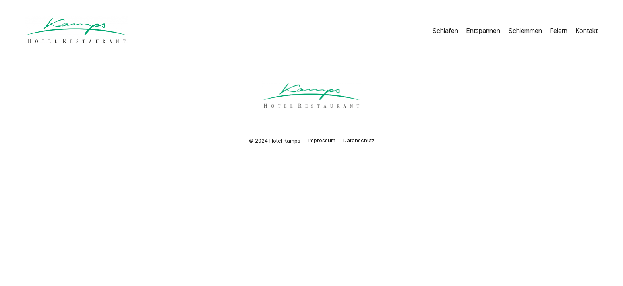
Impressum (321, 140)
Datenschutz (359, 140)
